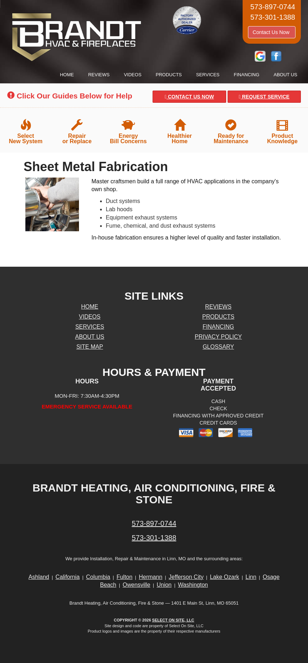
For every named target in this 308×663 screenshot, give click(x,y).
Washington (193, 585)
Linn (250, 577)
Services (208, 74)
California (67, 577)
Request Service (264, 97)
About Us (285, 74)
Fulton (124, 577)
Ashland (39, 577)
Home (67, 74)
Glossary (218, 347)
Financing (246, 74)
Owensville (136, 585)
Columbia (98, 577)
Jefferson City (186, 577)
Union (164, 585)
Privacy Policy (218, 337)
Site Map (89, 347)
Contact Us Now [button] (272, 32)
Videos (132, 74)
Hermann (150, 577)
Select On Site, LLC (173, 620)
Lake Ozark (224, 577)
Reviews (99, 74)
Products (169, 74)
